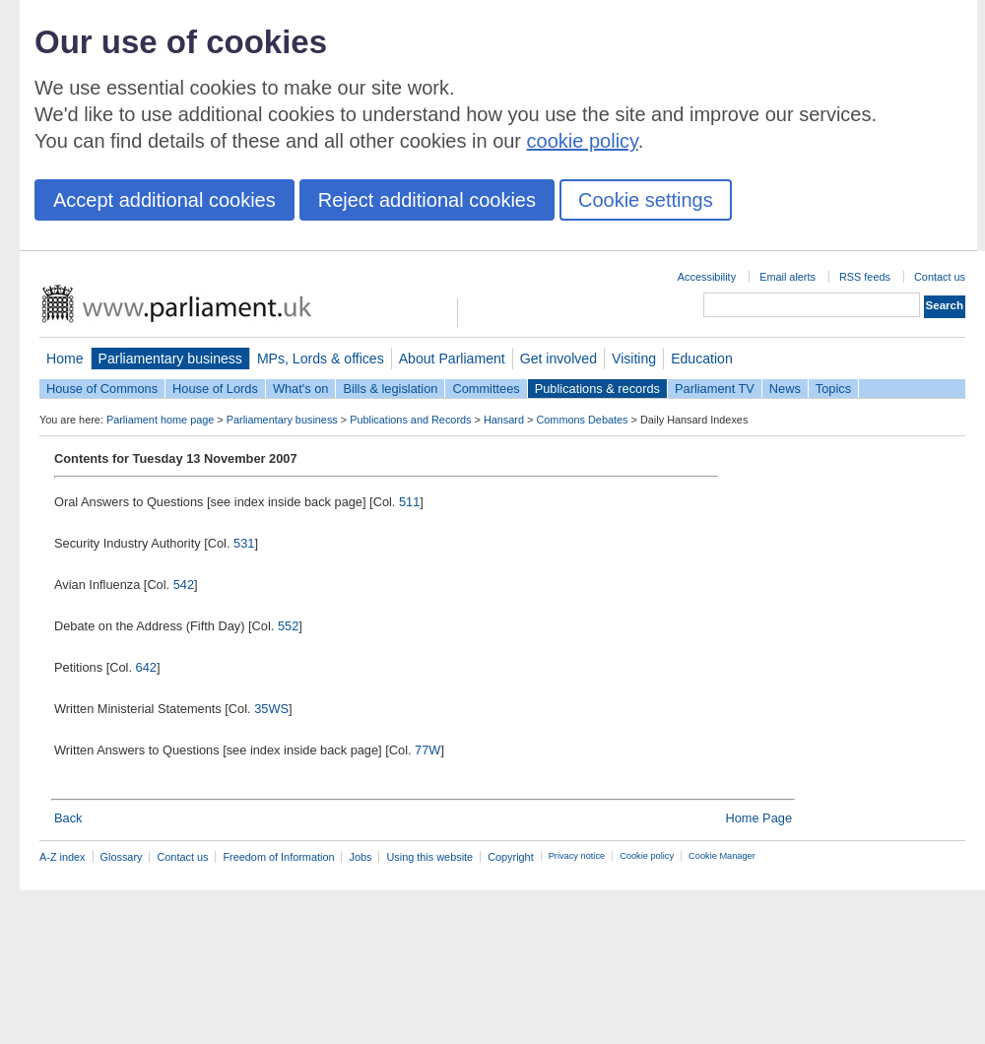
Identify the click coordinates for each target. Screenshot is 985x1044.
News (785, 388)
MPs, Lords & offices (320, 358)
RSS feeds (864, 277)
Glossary (121, 857)
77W (427, 750)
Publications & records (597, 388)
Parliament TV (715, 388)
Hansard (504, 419)
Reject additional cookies (427, 200)
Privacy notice (577, 856)
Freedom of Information (278, 857)
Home (65, 358)
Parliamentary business (170, 358)
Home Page (758, 818)
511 (409, 501)
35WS (271, 708)
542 (183, 584)
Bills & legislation (390, 388)
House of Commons (102, 388)
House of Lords (215, 388)
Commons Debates (581, 419)
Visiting (634, 358)
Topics (833, 388)
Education (702, 358)
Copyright (511, 857)
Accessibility (707, 277)
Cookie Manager (722, 856)
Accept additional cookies (164, 200)
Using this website (429, 857)
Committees (485, 388)
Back (68, 818)
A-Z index (62, 857)
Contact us (939, 277)
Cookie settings (645, 200)
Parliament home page (160, 419)
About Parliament (452, 358)
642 (146, 667)
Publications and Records (410, 419)
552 (288, 626)
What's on (301, 388)
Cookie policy (647, 856)
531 (243, 543)
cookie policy (582, 141)
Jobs (360, 857)
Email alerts (787, 277)
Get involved (558, 358)
